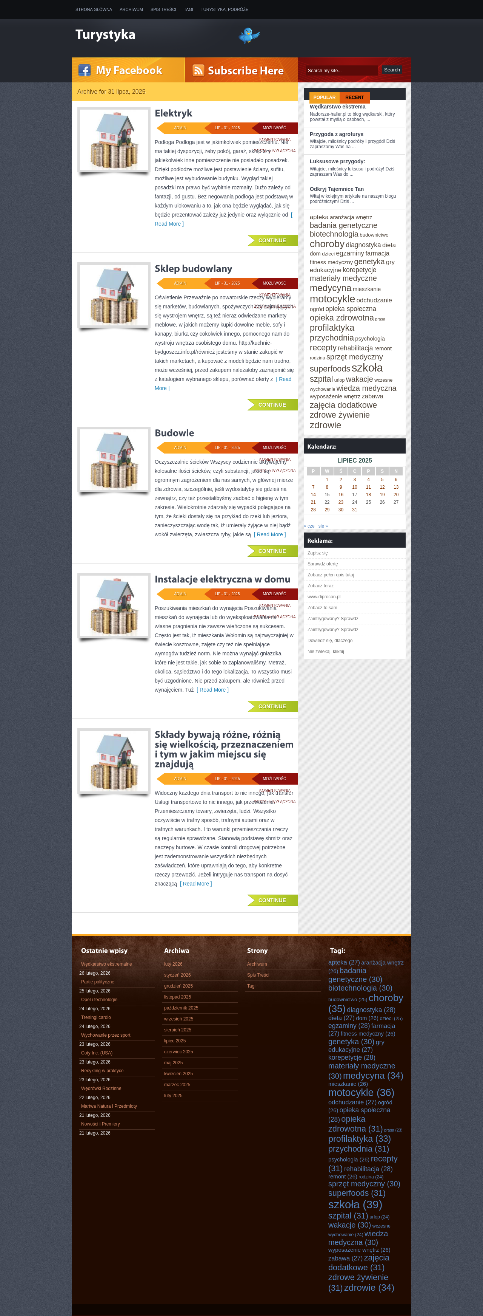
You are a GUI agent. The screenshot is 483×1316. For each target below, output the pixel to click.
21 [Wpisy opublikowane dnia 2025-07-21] (313, 502)
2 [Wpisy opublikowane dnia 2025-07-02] (341, 479)
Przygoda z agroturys (336, 134)
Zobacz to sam (322, 607)
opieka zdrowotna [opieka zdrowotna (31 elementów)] (342, 317)
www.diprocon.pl (324, 596)
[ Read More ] (268, 534)
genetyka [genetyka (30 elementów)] (369, 261)
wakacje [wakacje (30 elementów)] (359, 379)
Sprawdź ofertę (323, 564)
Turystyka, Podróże (224, 9)
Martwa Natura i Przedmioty (109, 1106)
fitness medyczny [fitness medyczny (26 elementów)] (331, 262)
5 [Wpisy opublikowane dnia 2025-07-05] (382, 479)
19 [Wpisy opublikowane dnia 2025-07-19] (382, 494)
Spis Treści (163, 9)
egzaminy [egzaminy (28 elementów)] (350, 253)
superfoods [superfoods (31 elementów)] (330, 368)
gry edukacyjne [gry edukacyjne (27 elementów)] (356, 1046)
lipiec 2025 (175, 1041)
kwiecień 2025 (178, 1073)
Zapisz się (318, 553)
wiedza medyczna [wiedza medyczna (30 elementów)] (367, 388)
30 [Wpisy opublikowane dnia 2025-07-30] (340, 509)
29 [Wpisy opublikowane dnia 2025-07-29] (327, 509)
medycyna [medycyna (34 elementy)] (330, 288)
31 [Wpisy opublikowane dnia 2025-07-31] (354, 509)
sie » (323, 526)
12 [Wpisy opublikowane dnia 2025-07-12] (382, 487)
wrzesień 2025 (178, 1019)
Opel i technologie (99, 999)
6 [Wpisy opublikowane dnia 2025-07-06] (396, 479)
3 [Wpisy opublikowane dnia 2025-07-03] (355, 479)
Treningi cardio (96, 1017)
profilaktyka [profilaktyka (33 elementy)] (332, 328)
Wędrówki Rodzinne (101, 1088)
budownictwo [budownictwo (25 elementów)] (374, 235)
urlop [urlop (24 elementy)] (339, 380)
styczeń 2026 (177, 975)
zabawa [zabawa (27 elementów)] (372, 396)
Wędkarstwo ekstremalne (106, 964)
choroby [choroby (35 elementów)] (327, 243)
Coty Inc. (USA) (96, 1053)
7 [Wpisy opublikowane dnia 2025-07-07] (313, 487)
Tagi (188, 9)
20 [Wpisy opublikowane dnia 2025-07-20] (396, 494)
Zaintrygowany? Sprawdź (333, 618)
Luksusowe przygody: (337, 161)
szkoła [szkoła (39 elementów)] (367, 367)
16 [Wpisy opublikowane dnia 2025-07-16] (340, 494)
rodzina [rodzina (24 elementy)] (317, 358)
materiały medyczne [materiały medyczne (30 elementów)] (343, 278)
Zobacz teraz (321, 585)
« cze (309, 526)
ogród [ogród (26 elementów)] (317, 309)
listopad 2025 (177, 997)
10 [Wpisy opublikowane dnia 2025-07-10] (354, 487)
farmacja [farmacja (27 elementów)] (377, 253)
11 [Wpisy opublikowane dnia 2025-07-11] (368, 487)
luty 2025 (173, 1095)
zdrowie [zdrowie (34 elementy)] (325, 425)
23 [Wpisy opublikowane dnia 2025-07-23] (340, 502)
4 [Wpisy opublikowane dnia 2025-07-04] (368, 479)
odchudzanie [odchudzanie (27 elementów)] (374, 300)
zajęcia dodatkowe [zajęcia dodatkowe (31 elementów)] (343, 405)
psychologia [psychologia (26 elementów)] (370, 339)
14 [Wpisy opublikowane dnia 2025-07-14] (313, 494)
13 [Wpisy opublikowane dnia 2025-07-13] (396, 487)
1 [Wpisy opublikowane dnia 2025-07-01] (327, 479)
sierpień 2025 (177, 1030)
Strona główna (93, 9)
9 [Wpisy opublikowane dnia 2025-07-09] (341, 487)
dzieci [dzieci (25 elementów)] (328, 254)
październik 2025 (181, 1008)
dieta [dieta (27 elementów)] (389, 245)
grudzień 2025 (178, 986)
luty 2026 (173, 964)
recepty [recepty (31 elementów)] (323, 347)
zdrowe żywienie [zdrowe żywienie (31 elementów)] (340, 415)
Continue (272, 240)
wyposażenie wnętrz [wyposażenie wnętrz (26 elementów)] (335, 396)
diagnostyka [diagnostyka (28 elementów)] (363, 245)
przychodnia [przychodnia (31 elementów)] (332, 337)
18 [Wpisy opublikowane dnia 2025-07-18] (368, 494)
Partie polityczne (97, 982)
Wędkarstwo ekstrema (338, 107)
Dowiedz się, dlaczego (330, 640)
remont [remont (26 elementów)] (383, 348)
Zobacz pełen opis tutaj (331, 574)
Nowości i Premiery (100, 1124)
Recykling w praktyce (102, 1070)
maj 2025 (173, 1062)
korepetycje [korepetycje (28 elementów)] (359, 270)
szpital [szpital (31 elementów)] (321, 379)
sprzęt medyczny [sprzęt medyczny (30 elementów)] (354, 357)
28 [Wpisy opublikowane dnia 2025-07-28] (313, 509)
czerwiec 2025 (178, 1051)
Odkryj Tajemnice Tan (337, 189)
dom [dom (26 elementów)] (315, 254)
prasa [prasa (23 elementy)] (380, 319)
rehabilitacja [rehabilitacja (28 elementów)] (355, 348)
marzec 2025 (177, 1084)
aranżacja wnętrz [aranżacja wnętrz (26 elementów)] (351, 217)
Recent (354, 97)
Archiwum (131, 9)
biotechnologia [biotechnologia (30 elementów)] (334, 234)
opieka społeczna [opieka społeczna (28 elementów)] (350, 309)
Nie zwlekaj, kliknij (326, 651)
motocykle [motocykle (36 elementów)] (332, 299)
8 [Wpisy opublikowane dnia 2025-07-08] (327, 487)
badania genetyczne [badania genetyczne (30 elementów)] (343, 225)
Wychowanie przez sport (106, 1035)
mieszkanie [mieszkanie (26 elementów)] (367, 289)
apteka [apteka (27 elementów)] (319, 217)
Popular (325, 97)
